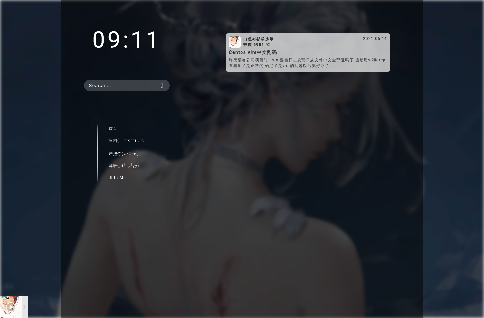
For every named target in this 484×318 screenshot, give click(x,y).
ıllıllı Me (117, 177)
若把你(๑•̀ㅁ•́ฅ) (124, 153)
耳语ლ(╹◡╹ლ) (124, 165)
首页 (113, 128)
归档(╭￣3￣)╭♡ (127, 140)
